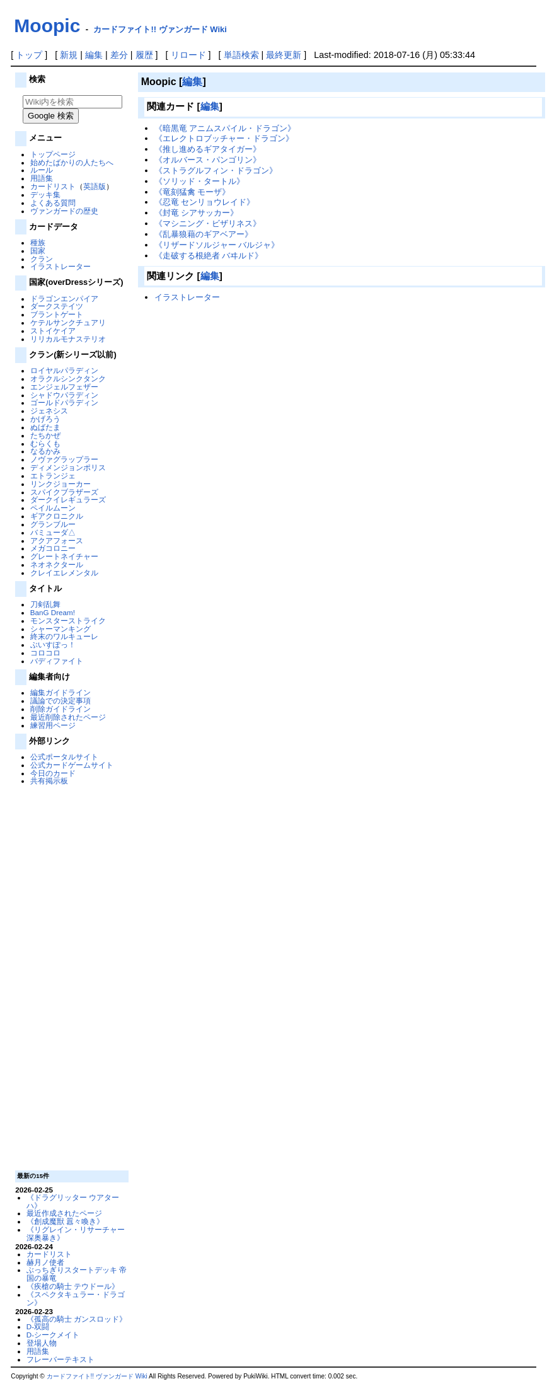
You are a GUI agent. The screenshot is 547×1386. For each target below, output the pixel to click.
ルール (41, 170)
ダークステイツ (56, 306)
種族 (37, 242)
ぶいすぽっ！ (53, 644)
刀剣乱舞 (45, 604)
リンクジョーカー (60, 484)
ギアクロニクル (56, 516)
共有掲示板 (49, 781)
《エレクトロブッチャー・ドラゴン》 (224, 138)
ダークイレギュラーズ (68, 499)
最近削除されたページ (68, 717)
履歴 (144, 55)
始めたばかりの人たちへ (71, 162)
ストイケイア (53, 330)
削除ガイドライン (60, 709)
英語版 (94, 186)
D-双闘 (37, 1326)
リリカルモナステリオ (68, 339)
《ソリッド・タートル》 (199, 181)
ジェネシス (49, 411)
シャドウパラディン (64, 395)
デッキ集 (45, 194)
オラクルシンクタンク (68, 378)
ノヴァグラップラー (64, 459)
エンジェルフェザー (64, 387)
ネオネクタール (56, 564)
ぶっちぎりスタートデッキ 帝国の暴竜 (76, 1274)
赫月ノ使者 (45, 1262)
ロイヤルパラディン (64, 370)
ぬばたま (45, 427)
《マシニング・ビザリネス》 (207, 223)
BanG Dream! (52, 612)
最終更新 (283, 55)
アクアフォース (56, 540)
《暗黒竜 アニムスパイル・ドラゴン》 (225, 128)
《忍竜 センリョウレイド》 (204, 202)
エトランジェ (53, 475)
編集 (94, 55)
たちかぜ (45, 435)
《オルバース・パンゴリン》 (207, 160)
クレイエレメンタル (64, 573)
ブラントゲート (56, 314)
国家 (37, 250)
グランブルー (53, 524)
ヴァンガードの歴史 (64, 211)
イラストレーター (60, 266)
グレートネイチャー (64, 556)
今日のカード (53, 773)
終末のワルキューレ (64, 636)
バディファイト (56, 661)
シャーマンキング (60, 629)
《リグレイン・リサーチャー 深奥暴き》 (75, 1233)
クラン (41, 259)
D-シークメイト (52, 1335)
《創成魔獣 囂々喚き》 (65, 1221)
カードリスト (53, 186)
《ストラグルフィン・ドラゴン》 (215, 170)
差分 (119, 55)
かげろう (45, 419)
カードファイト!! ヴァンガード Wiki (160, 29)
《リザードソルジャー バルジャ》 (217, 245)
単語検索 (241, 55)
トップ (29, 55)
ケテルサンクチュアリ (68, 322)
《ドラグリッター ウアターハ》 (72, 1201)
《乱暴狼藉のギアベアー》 (203, 234)
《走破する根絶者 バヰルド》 (208, 255)
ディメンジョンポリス (68, 467)
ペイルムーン (53, 508)
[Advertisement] (70, 977)
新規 (69, 55)
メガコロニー (53, 548)
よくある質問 (53, 203)
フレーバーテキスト (60, 1359)
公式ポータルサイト (64, 757)
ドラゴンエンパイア (64, 298)
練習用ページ (53, 725)
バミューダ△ (53, 532)
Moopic (47, 25)
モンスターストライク (68, 620)
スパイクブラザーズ (64, 492)
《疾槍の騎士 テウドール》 (72, 1286)
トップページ (53, 154)
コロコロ (45, 653)
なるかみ (45, 451)
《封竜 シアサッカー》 (196, 212)
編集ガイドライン (60, 692)
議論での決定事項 (60, 700)
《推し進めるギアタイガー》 (207, 149)
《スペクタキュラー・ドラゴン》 (75, 1298)
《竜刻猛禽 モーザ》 (192, 192)
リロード (188, 55)
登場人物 (41, 1343)
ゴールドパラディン (64, 402)
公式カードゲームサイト (71, 765)
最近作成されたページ (64, 1213)
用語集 (41, 178)
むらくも (45, 443)
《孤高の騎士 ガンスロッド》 (76, 1319)
